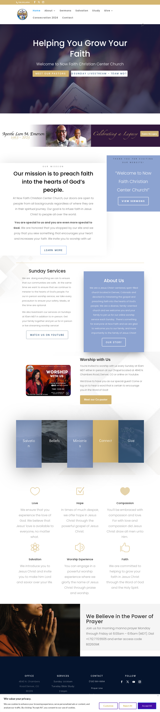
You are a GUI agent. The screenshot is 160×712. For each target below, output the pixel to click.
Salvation (81, 11)
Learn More (53, 250)
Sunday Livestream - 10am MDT (100, 73)
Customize (108, 705)
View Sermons (133, 201)
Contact (67, 18)
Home (36, 11)
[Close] (158, 695)
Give (107, 11)
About (48, 11)
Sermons (65, 11)
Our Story (114, 342)
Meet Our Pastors (50, 73)
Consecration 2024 (45, 18)
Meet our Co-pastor (96, 399)
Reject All (127, 705)
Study (96, 11)
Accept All (147, 705)
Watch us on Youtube (47, 334)
